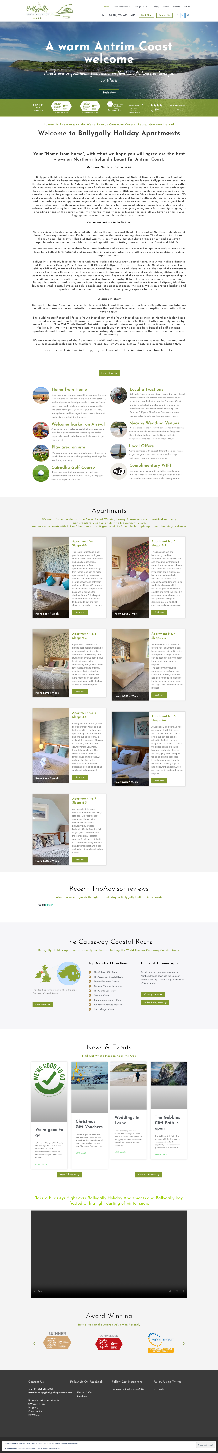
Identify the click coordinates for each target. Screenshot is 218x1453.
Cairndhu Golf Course (73, 468)
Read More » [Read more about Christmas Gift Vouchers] (81, 1153)
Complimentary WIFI (150, 465)
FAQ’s (187, 7)
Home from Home (69, 389)
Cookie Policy (55, 1448)
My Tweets (158, 1389)
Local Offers (141, 446)
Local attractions (146, 389)
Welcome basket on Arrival (78, 424)
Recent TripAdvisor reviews (109, 889)
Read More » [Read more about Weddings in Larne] (120, 1152)
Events (176, 7)
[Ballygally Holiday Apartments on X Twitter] (182, 15)
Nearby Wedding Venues (154, 423)
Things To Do (140, 7)
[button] (3, 68)
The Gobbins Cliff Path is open (167, 1123)
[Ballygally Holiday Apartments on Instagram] (187, 15)
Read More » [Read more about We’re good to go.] (41, 1164)
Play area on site (68, 447)
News (166, 7)
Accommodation (122, 7)
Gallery (155, 7)
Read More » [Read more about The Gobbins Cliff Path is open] (161, 1155)
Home (106, 7)
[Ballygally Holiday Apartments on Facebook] (177, 15)
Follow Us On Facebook (86, 1382)
